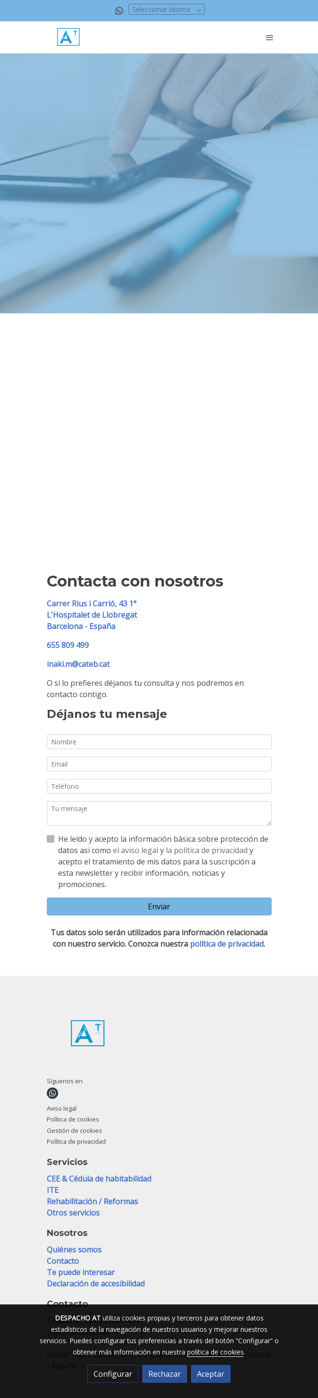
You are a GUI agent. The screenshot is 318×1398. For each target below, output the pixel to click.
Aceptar (210, 1374)
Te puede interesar (81, 1272)
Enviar (159, 906)
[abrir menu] (269, 37)
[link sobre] (159, 1035)
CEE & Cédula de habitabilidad (99, 1179)
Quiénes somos (74, 1249)
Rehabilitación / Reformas (93, 1201)
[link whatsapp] (119, 10)
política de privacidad (227, 944)
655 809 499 (68, 645)
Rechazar (164, 1374)
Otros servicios (73, 1213)
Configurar (113, 1374)
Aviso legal (62, 1108)
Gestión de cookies (74, 1130)
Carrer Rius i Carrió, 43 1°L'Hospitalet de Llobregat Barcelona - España (92, 614)
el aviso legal (136, 850)
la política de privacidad (207, 850)
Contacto (63, 1261)
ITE (53, 1190)
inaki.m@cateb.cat (78, 664)
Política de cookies (73, 1119)
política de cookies (215, 1351)
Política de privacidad (76, 1141)
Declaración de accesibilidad (96, 1283)
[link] (69, 37)
